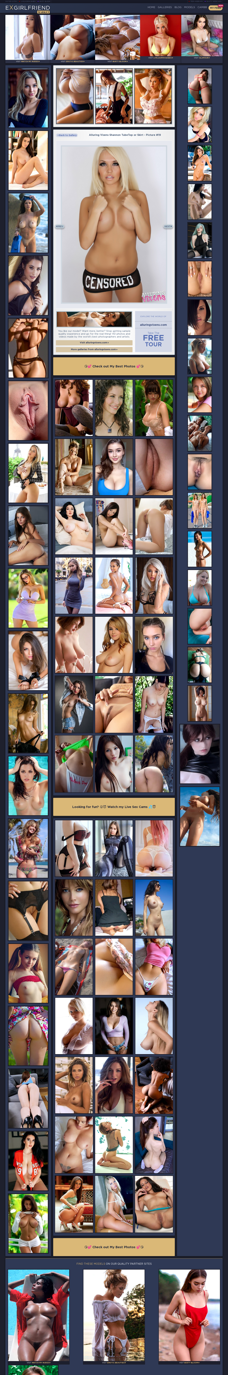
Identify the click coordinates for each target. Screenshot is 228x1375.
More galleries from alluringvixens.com (94, 350)
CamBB (200, 8)
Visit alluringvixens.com (94, 343)
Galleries (155, 8)
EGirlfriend (28, 9)
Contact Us (189, 1362)
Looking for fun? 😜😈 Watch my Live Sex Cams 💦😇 (114, 805)
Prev (61, 224)
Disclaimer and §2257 (211, 1371)
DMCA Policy (190, 1371)
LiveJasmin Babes (27, 1)
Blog (171, 8)
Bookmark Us (189, 1354)
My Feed (215, 8)
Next (167, 224)
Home (139, 8)
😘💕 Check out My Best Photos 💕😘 (114, 366)
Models (185, 8)
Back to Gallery (67, 132)
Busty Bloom (44, 1)
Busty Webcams (215, 1)
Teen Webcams (197, 1)
